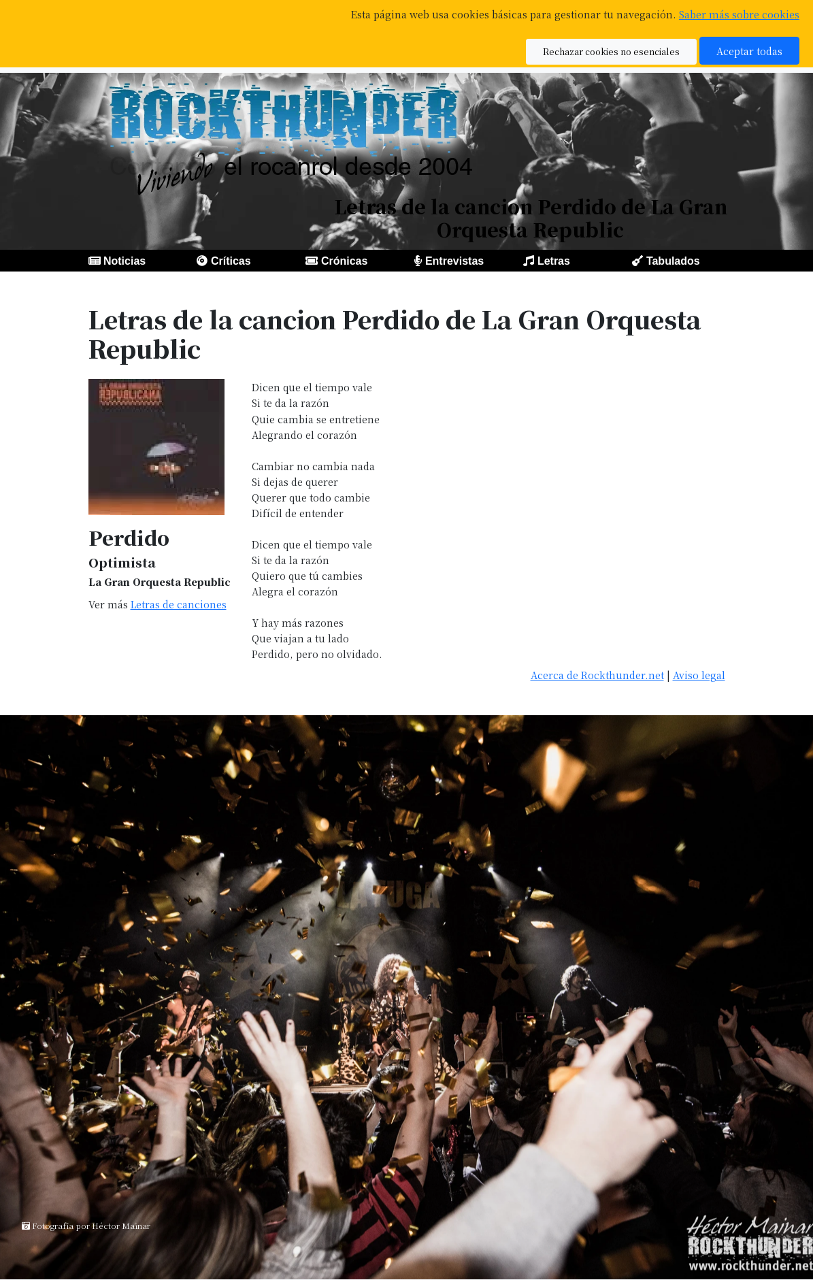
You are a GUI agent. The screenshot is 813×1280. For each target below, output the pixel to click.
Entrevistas (454, 261)
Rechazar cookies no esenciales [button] (611, 51)
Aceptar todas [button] (749, 51)
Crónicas (344, 261)
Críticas (231, 261)
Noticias (124, 261)
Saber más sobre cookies (739, 14)
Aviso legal (699, 675)
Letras (553, 261)
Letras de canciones (179, 604)
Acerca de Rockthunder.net (597, 675)
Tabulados (673, 261)
